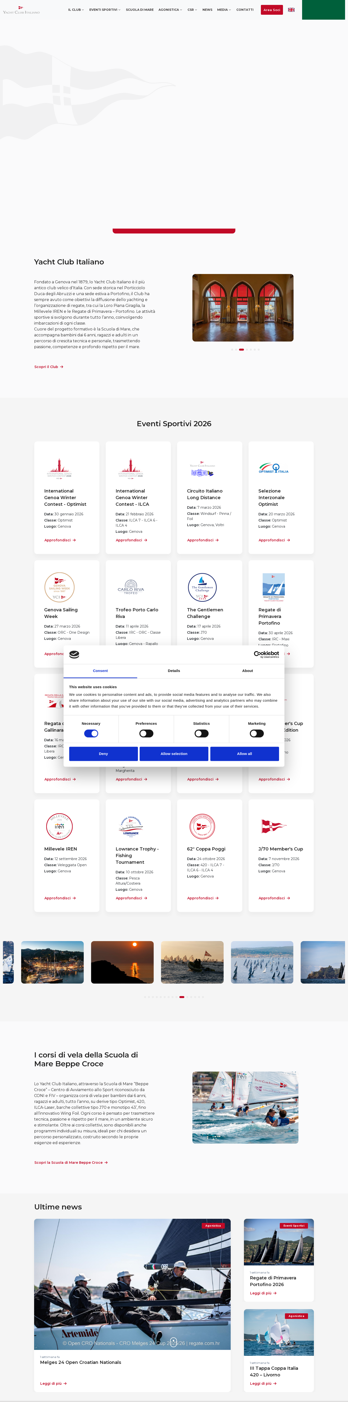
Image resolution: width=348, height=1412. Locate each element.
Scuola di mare (140, 10)
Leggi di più (53, 1383)
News (207, 10)
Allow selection (174, 754)
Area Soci (272, 10)
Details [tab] (174, 671)
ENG (291, 10)
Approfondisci (60, 540)
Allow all (244, 754)
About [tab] (247, 671)
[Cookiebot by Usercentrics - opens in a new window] (257, 654)
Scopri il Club (48, 367)
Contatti (245, 10)
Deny (103, 754)
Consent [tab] (100, 671)
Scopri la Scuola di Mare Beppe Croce (70, 1163)
